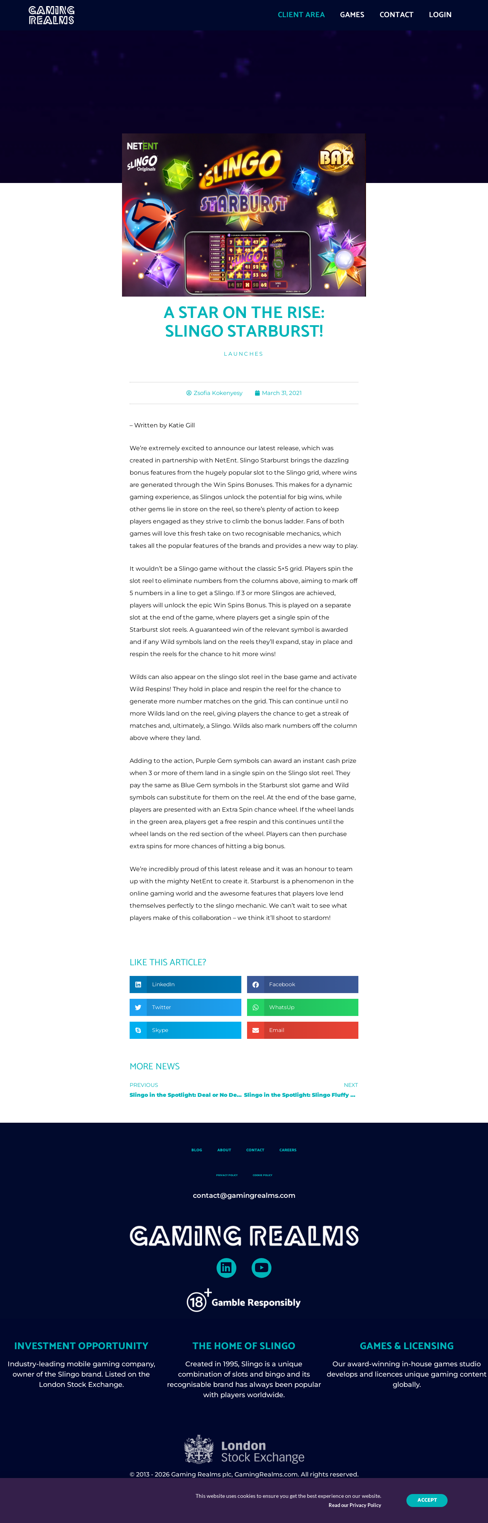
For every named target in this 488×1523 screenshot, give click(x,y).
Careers (316, 1152)
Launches (244, 353)
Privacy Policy (213, 1177)
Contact (259, 1152)
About (207, 1152)
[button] (185, 985)
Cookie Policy (276, 1177)
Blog (164, 1152)
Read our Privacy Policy (353, 1505)
